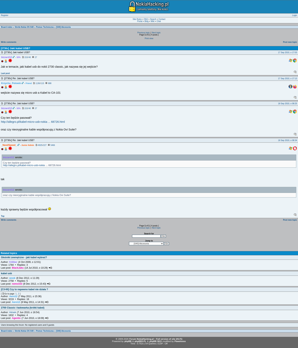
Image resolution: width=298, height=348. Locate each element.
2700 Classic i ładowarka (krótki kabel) (22, 307)
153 (26, 57)
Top (2, 216)
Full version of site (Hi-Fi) (169, 339)
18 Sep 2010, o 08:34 (287, 140)
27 (36, 57)
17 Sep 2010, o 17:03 (287, 52)
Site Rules (137, 19)
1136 (37, 83)
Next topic (156, 33)
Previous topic (143, 33)
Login (294, 15)
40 (30, 57)
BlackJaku (18, 267)
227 (45, 145)
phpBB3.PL (140, 341)
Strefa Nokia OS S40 (24, 27)
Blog (147, 21)
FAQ (146, 19)
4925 (40, 145)
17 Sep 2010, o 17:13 (287, 78)
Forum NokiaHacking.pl (141, 339)
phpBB (128, 341)
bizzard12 (8, 157)
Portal (139, 21)
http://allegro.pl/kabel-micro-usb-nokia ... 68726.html (33, 121)
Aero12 (13, 296)
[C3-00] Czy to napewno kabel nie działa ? (24, 289)
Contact (161, 19)
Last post (5, 73)
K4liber (13, 262)
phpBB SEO (155, 341)
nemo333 (17, 283)
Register (4, 15)
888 (49, 83)
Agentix (16, 318)
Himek (12, 312)
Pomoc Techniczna (45, 27)
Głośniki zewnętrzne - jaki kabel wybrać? (24, 257)
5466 (53, 145)
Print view (149, 38)
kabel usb (6, 273)
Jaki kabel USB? (20, 48)
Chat (159, 21)
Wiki (152, 21)
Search (153, 19)
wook (12, 278)
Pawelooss (180, 341)
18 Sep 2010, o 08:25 (287, 104)
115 (42, 83)
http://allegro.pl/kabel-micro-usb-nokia (24, 165)
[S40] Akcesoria (63, 27)
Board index (6, 27)
